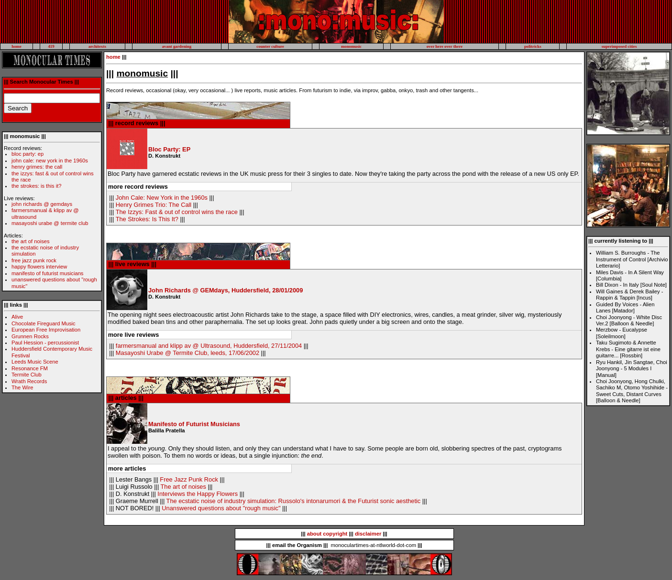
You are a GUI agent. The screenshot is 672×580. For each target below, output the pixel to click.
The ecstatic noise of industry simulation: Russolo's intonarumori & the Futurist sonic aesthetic (293, 501)
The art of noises (183, 486)
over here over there (445, 46)
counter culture (270, 46)
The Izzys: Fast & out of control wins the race (177, 211)
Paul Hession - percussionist (45, 342)
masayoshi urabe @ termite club (49, 223)
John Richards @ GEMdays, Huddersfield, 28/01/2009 (225, 290)
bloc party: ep (27, 154)
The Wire (22, 387)
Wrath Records (29, 381)
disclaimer (368, 534)
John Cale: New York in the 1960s (162, 197)
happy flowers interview (39, 266)
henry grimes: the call (36, 167)
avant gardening (176, 46)
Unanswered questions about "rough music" (221, 508)
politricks (532, 46)
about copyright (327, 534)
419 (51, 46)
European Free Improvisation (45, 330)
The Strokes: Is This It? (147, 219)
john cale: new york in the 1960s (49, 160)
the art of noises (30, 241)
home (16, 46)
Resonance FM (29, 368)
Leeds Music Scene (34, 362)
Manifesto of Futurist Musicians (194, 424)
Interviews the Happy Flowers (197, 493)
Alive (17, 317)
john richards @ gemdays (41, 204)
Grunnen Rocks (30, 336)
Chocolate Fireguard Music (43, 323)
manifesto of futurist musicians (47, 273)
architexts (97, 46)
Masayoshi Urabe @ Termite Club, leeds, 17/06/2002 (187, 352)
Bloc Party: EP (169, 149)
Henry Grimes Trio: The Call (153, 204)
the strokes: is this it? (36, 186)
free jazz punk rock (33, 260)
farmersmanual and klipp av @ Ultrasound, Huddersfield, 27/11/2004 (209, 345)
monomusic (351, 46)
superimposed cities (619, 46)
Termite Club (26, 374)
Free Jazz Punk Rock (189, 479)
